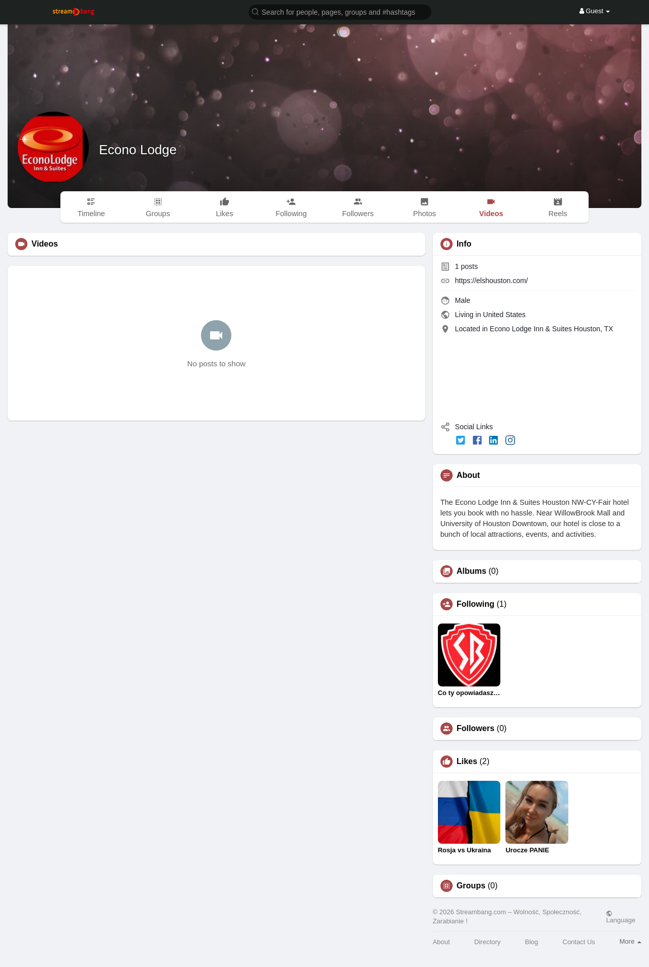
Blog (531, 942)
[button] (340, 11)
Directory (487, 942)
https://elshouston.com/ (491, 281)
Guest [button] (594, 11)
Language (620, 916)
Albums (472, 571)
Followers (476, 728)
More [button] (630, 941)
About (441, 942)
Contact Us (579, 942)
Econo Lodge (138, 149)
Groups (471, 886)
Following (476, 604)
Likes (467, 761)
